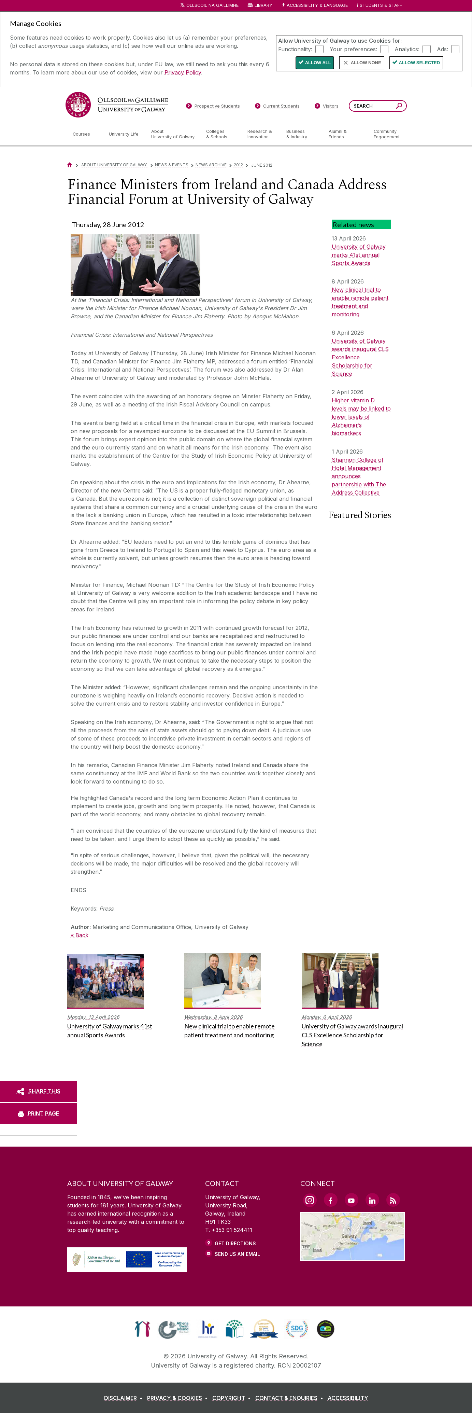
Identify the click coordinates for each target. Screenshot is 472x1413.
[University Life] (124, 134)
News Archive (211, 164)
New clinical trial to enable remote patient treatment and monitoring (360, 302)
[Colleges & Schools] (221, 134)
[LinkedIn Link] (372, 1200)
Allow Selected (419, 62)
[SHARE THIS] (38, 1091)
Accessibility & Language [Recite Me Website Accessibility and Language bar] (315, 6)
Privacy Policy (183, 72)
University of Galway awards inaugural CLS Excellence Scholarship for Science (360, 357)
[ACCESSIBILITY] (348, 1398)
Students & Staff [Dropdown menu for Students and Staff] (381, 5)
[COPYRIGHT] (233, 1398)
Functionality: (295, 48)
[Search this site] (399, 106)
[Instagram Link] (310, 1200)
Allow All (318, 62)
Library (263, 5)
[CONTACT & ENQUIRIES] (290, 1398)
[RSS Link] (393, 1200)
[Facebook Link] (331, 1200)
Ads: (442, 48)
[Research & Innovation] (261, 134)
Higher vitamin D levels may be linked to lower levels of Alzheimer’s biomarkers (361, 417)
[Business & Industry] (302, 134)
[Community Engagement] (386, 134)
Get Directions (235, 1243)
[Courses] (85, 134)
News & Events (171, 164)
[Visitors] (326, 107)
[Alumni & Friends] (345, 134)
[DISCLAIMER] (124, 1398)
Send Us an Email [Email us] (237, 1254)
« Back (79, 935)
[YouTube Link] (351, 1200)
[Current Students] (277, 107)
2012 (238, 164)
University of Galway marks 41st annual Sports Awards (359, 254)
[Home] (69, 164)
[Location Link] (352, 1256)
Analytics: (407, 48)
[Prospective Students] (213, 107)
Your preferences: (353, 48)
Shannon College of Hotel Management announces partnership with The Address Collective (359, 476)
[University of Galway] (117, 104)
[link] (142, 1329)
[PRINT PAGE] (38, 1113)
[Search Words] (378, 106)
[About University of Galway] (173, 134)
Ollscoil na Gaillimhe (212, 5)
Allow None (366, 62)
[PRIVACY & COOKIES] (179, 1398)
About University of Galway (114, 164)
